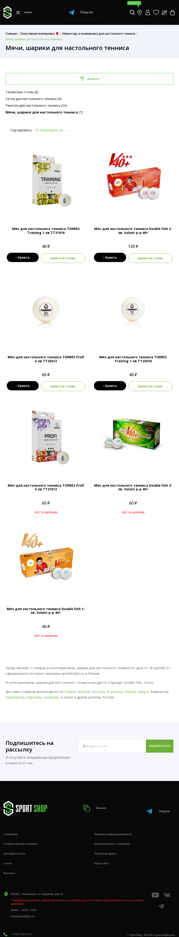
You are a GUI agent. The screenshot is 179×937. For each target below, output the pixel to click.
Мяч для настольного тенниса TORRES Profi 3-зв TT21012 (46, 486)
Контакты (9, 866)
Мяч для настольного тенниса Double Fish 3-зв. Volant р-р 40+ (133, 230)
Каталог (99, 804)
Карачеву (34, 696)
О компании (10, 828)
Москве (83, 690)
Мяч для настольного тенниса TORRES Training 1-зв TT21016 (46, 230)
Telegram (81, 12)
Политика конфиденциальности (113, 828)
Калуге (143, 690)
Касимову (51, 696)
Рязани (70, 690)
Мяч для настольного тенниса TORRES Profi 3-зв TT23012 (46, 358)
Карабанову (15, 696)
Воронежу (115, 690)
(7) (44, 112)
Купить (23, 258)
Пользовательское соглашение (112, 837)
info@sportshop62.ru (22, 910)
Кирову (130, 690)
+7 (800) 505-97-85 (21, 928)
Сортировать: (21, 130)
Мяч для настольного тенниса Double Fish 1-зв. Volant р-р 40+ (46, 609)
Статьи (7, 857)
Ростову (98, 690)
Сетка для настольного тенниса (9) (34, 98)
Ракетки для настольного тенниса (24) (36, 105)
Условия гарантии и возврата (20, 837)
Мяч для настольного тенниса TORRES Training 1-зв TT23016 (133, 358)
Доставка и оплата (14, 847)
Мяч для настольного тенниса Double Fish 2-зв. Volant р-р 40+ (133, 486)
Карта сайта (101, 857)
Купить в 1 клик (63, 258)
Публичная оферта (105, 847)
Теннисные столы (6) (22, 92)
